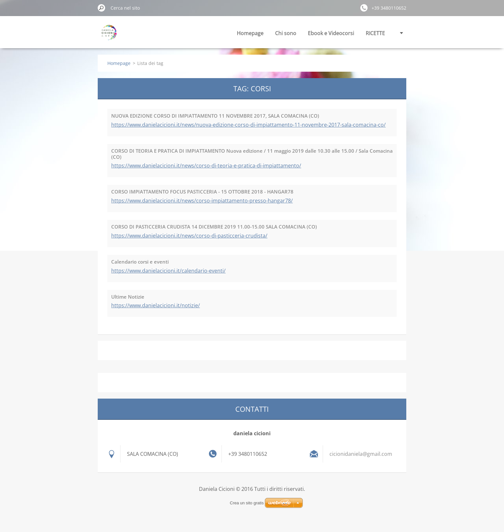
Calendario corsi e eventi (140, 261)
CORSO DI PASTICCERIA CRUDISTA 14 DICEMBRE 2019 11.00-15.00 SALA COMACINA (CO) (214, 226)
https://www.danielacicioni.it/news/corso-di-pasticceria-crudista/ (189, 235)
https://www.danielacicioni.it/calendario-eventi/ (168, 270)
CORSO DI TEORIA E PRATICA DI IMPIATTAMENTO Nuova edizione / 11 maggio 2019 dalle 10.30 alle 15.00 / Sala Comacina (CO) (252, 154)
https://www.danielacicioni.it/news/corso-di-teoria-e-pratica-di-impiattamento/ (206, 165)
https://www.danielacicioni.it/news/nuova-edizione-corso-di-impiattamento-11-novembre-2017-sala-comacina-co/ (248, 124)
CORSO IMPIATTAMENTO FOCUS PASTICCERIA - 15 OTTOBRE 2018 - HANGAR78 (202, 191)
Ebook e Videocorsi (331, 33)
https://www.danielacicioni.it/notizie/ (155, 305)
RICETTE (375, 33)
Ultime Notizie (127, 296)
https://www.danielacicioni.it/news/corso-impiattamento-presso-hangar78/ (202, 200)
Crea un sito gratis (247, 502)
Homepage (250, 33)
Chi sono (285, 33)
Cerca (101, 8)
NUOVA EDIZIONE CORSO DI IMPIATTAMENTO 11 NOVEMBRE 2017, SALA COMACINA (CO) (215, 116)
